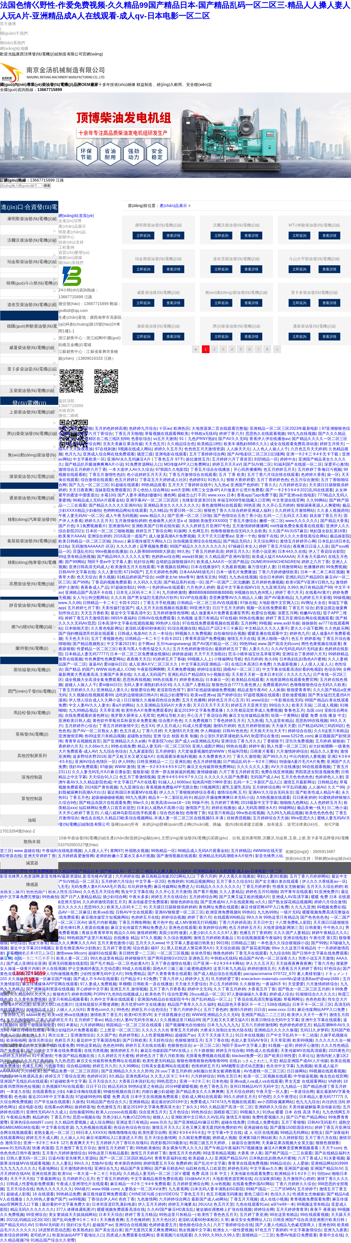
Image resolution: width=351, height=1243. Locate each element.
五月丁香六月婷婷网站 (309, 876)
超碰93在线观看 (102, 953)
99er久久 (141, 803)
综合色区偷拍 (172, 813)
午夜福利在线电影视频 (62, 851)
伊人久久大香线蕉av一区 (324, 881)
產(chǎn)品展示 (173, 206)
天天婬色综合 (161, 1040)
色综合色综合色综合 (131, 1127)
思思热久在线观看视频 (265, 433)
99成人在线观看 (136, 968)
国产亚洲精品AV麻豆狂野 (196, 1122)
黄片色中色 (163, 922)
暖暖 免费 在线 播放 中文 (323, 715)
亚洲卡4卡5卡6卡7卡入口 (179, 777)
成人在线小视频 (274, 1199)
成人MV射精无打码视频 (196, 922)
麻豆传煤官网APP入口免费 (265, 907)
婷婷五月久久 (238, 551)
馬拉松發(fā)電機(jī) (32, 712)
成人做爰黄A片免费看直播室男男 (220, 613)
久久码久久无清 (147, 582)
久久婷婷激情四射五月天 (104, 902)
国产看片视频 (205, 892)
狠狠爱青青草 (299, 690)
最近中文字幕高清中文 (130, 613)
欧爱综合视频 (263, 613)
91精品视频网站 (200, 881)
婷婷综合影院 (209, 669)
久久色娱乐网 (337, 628)
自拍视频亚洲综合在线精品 (197, 541)
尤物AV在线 (101, 1163)
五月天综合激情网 (160, 1138)
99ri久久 (81, 1163)
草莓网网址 (293, 999)
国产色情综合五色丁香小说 (237, 516)
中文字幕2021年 (121, 644)
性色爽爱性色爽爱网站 (104, 659)
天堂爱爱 (296, 984)
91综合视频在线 (181, 628)
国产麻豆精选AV (169, 1168)
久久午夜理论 (285, 1097)
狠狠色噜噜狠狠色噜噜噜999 (202, 1061)
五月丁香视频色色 (107, 639)
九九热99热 (267, 912)
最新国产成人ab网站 (209, 1199)
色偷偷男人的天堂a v (167, 521)
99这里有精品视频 (219, 1153)
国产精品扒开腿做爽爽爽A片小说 (94, 464)
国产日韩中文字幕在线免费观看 (320, 953)
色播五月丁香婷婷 (256, 933)
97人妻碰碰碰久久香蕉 (247, 994)
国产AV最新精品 (278, 598)
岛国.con (314, 710)
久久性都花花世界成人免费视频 (254, 710)
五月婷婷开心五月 (78, 1179)
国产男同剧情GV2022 (166, 958)
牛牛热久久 (333, 927)
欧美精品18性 (209, 444)
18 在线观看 (43, 1194)
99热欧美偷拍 (148, 1148)
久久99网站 (316, 500)
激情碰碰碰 (207, 772)
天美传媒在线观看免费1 (251, 1173)
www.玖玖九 (161, 1122)
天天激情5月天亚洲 (181, 731)
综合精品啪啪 (78, 1066)
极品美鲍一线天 (311, 808)
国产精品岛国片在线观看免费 (105, 803)
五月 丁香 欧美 (232, 475)
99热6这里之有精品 (145, 1086)
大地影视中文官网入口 (279, 603)
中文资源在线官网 (288, 500)
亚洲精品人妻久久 (112, 690)
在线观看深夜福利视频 (176, 756)
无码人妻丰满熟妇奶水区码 (147, 685)
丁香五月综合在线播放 (210, 469)
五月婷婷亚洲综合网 (190, 1184)
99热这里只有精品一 (177, 1214)
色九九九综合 (308, 1102)
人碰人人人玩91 (70, 1009)
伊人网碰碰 (210, 731)
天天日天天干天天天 (211, 705)
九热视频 (304, 1066)
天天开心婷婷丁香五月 (78, 813)
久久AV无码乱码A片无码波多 (296, 649)
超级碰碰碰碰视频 (107, 797)
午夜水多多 (139, 897)
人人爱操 (300, 1163)
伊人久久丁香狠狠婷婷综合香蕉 (187, 792)
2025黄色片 (339, 1050)
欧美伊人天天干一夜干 (307, 1015)
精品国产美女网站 (136, 1168)
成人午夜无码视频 (121, 516)
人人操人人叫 (72, 1138)
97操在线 (248, 603)
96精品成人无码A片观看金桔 (98, 500)
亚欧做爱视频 (294, 695)
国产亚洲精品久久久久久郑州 (127, 1071)
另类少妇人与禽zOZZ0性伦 (126, 1117)
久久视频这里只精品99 (180, 1020)
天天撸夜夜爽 (112, 1220)
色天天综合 (87, 577)
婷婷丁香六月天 (289, 592)
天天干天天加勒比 (210, 654)
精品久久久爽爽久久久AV (72, 943)
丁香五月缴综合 (243, 521)
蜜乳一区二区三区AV (67, 922)
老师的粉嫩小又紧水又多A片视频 (125, 856)
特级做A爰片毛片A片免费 (301, 762)
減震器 (32, 863)
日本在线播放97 (205, 567)
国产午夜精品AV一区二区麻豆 (64, 912)
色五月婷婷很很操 (254, 726)
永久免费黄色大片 (214, 756)
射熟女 (317, 1132)
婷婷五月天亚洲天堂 (249, 705)
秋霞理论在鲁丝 (265, 736)
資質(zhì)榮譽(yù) (74, 252)
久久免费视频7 (198, 721)
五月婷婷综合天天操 (271, 818)
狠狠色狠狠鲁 (328, 1143)
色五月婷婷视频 (207, 762)
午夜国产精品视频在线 (75, 1056)
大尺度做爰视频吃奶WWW (201, 751)
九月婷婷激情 (174, 592)
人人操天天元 (238, 449)
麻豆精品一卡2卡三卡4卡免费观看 (140, 1184)
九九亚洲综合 (132, 787)
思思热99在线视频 (311, 721)
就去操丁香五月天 (325, 516)
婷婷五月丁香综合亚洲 (65, 1076)
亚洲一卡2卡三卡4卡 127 (45, 1143)
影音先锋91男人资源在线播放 (82, 927)
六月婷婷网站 (92, 1025)
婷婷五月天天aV (226, 464)
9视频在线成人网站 (135, 449)
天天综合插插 (227, 948)
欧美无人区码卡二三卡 (126, 907)
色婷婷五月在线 (145, 917)
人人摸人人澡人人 (316, 664)
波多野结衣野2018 (89, 756)
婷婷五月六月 (105, 1066)
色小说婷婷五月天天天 (146, 475)
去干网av (146, 644)
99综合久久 (279, 705)
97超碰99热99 (88, 1097)
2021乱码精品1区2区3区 (28, 1220)
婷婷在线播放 (223, 808)
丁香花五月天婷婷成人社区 (163, 480)
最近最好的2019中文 (169, 1102)
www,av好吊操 (286, 623)
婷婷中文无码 (199, 989)
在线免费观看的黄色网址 (87, 715)
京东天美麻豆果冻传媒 (123, 444)
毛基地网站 (48, 1168)
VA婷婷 (334, 1081)
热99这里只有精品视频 (105, 736)
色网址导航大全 (171, 715)
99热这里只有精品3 (280, 917)
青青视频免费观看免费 (310, 1199)
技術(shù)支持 (71, 242)
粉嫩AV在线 (310, 613)
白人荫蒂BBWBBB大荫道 (152, 551)
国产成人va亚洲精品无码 (197, 741)
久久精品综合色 (181, 444)
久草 (225, 1220)
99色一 (143, 587)
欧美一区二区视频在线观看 (267, 1076)
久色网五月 (198, 531)
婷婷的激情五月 (261, 968)
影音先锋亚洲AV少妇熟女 (78, 948)
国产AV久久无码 (232, 439)
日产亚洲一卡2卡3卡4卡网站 (218, 963)
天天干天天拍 (22, 1179)
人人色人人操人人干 (270, 449)
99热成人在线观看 (262, 1050)
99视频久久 (250, 1112)
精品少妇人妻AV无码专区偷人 (131, 1020)
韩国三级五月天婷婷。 (209, 1143)
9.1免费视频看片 (91, 526)
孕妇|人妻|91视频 (272, 876)
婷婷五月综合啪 (230, 1050)
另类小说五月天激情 (316, 958)
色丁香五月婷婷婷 (112, 1179)
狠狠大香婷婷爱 (240, 480)
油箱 (32, 820)
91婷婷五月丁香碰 (169, 659)
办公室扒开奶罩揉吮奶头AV (224, 736)
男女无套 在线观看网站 (305, 1081)
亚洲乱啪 (183, 762)
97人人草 (74, 439)
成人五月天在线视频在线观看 (161, 608)
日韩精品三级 (243, 943)
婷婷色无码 (238, 1168)
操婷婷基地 (85, 1107)
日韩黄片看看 (262, 751)
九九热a (221, 485)
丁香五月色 (79, 797)
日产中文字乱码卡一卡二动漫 (292, 1035)
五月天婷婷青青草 (292, 1209)
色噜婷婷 (175, 881)
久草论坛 (306, 1056)
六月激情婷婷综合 (292, 751)
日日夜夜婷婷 (304, 797)
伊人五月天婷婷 (152, 1204)
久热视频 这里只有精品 (197, 618)
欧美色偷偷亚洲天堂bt (60, 902)
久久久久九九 (299, 674)
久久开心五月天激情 (173, 892)
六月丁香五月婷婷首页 (239, 772)
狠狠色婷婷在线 (184, 902)
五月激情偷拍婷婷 (131, 521)
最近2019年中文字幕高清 (50, 1097)
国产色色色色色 (314, 917)
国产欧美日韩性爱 (280, 1056)
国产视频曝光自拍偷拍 (185, 1025)
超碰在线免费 (233, 1122)
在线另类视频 (96, 1050)
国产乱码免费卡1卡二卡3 (75, 1220)
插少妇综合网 (115, 897)
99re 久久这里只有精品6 (293, 948)
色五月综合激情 (304, 480)
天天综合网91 (265, 541)
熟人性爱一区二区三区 (287, 746)
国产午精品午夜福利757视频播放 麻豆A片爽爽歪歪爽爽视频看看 (262, 1148)
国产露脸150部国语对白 (291, 1127)
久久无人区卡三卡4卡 (169, 1076)
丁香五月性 (60, 1117)
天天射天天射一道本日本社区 (258, 674)
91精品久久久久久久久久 (218, 886)
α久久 (260, 902)
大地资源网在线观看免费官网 (291, 680)
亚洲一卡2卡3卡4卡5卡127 (161, 767)
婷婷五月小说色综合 (149, 1009)
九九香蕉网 (178, 1189)
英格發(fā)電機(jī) (32, 734)
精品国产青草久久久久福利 (191, 1004)
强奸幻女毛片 (78, 1225)
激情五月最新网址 (299, 782)
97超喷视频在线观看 (262, 695)
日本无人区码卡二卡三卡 (138, 592)
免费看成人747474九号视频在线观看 (222, 1102)
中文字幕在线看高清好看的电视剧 (292, 669)
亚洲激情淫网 (70, 736)
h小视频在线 (218, 674)
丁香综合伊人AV (102, 1199)
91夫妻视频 (334, 1158)
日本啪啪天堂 (77, 628)
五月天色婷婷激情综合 (192, 649)
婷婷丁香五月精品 (141, 1214)
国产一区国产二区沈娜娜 (227, 582)
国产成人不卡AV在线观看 (95, 979)
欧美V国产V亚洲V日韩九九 (309, 582)
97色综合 (332, 968)
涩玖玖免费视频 (299, 741)
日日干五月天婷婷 (228, 608)
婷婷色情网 (81, 994)
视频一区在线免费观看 (266, 608)
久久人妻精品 (231, 892)
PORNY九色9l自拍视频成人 (118, 994)
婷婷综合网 (264, 1209)
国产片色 (66, 526)
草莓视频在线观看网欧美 (167, 433)
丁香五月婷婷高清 (208, 551)
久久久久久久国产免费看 (226, 777)
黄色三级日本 (256, 1194)
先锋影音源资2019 (198, 500)
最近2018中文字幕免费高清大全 (151, 1107)
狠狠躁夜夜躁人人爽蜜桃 (318, 505)
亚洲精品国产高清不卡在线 (89, 592)
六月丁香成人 (310, 1158)
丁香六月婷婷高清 (235, 922)
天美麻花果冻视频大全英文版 (287, 1143)
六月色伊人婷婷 (200, 587)
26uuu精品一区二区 (206, 994)
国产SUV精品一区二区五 (77, 881)
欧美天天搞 (302, 705)
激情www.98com (71, 953)
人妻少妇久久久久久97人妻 (213, 933)
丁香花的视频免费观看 (111, 582)
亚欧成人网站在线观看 (201, 1097)
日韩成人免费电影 (263, 1122)
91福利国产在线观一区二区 (298, 464)
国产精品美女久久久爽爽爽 (200, 1091)
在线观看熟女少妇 (48, 1091)
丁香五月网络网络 (135, 922)
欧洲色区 (181, 428)
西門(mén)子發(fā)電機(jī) (32, 691)
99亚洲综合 (36, 1214)
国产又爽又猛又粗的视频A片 (244, 897)
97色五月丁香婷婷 (271, 1230)
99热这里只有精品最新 (108, 1153)
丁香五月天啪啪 (129, 433)
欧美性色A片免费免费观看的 (146, 710)
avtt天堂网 (180, 490)
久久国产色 (107, 1035)
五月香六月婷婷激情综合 (64, 1153)
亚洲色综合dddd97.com (31, 1122)
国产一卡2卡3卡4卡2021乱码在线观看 (299, 490)
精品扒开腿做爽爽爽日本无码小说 (224, 797)
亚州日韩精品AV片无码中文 (254, 1086)
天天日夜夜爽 (81, 490)
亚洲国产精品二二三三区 (263, 1015)
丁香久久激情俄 (246, 756)
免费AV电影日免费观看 (296, 1235)
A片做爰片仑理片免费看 (242, 490)
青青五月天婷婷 (184, 1030)
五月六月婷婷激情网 (259, 1025)
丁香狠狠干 (273, 741)
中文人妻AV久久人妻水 (89, 705)
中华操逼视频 (305, 1076)
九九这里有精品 (279, 721)
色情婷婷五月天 (205, 1066)
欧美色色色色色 (319, 813)
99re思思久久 (303, 818)
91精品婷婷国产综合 (135, 577)
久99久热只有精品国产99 (309, 587)
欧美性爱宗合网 (152, 1132)
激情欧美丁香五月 (106, 1015)
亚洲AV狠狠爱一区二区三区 (179, 912)
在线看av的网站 (58, 1107)
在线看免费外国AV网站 (253, 1184)
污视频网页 (210, 787)
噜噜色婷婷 (223, 953)
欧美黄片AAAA (71, 536)
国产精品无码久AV (16, 1225)
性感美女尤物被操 (288, 886)
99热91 (248, 912)
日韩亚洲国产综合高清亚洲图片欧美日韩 (309, 1220)
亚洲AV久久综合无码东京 (270, 792)
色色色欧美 (316, 999)
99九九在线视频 (301, 433)
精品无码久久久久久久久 (32, 1209)
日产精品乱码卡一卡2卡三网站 (250, 762)
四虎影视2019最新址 (168, 1143)
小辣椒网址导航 (228, 659)
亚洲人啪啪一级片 (273, 639)
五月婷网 (249, 623)
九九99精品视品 (83, 710)
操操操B (309, 623)
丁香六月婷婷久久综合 (295, 1184)
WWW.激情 (125, 767)
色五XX (147, 726)
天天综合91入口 (103, 777)
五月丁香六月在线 (321, 1138)
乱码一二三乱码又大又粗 (285, 516)
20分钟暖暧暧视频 (181, 1086)
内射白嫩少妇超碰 (158, 1091)
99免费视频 (336, 567)
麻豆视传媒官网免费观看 (105, 1194)
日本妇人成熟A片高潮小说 (160, 808)
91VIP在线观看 (193, 598)
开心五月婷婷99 (223, 984)
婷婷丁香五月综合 (275, 546)
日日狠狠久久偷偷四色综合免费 (151, 700)
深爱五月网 (288, 613)
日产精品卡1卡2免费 (138, 979)
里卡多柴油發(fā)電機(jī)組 (314, 292)
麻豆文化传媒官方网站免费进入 (138, 927)
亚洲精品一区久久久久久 (60, 907)
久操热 (78, 1102)
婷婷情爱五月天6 (158, 1163)
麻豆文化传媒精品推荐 (249, 715)
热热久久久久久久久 (54, 1189)
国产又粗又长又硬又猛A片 (131, 756)
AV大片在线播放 (285, 767)
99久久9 (253, 917)
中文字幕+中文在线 (224, 1132)
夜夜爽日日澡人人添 (311, 546)
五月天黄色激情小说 (115, 943)
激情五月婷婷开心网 (298, 541)
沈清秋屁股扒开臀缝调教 (97, 1004)
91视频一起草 (280, 1045)
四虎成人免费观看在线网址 (130, 1235)
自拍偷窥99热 (81, 1112)
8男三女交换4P (205, 490)
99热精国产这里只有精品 (89, 938)
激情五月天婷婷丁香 (116, 1148)
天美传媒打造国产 (118, 608)
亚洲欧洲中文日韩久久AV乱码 (197, 1117)
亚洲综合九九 (106, 1168)
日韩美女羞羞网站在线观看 (165, 1066)
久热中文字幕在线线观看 (112, 999)
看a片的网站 (123, 705)
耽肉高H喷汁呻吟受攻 (212, 782)
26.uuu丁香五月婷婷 (173, 1071)
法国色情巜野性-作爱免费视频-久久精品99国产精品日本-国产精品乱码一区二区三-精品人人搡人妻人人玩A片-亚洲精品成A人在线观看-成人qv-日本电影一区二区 (141, 871)
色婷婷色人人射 (329, 777)
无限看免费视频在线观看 (208, 1056)
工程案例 (66, 247)
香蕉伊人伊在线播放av (269, 439)
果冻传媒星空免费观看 (148, 902)
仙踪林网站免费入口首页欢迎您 (106, 808)
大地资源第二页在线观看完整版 (219, 428)
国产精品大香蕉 (334, 521)
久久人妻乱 (62, 1163)
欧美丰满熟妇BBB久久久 (246, 444)
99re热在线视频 (250, 813)
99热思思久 (167, 1081)
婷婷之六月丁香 (315, 562)
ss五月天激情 (165, 439)
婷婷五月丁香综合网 (154, 531)
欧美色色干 (155, 994)
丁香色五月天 (192, 1194)
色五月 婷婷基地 (305, 639)
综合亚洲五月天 (153, 1112)
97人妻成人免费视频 (98, 984)
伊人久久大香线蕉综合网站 (304, 536)
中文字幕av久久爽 (266, 1168)
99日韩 (222, 943)
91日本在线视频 (249, 1035)
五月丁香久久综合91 (234, 881)
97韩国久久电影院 (172, 469)
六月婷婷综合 (203, 1076)
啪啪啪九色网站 (294, 803)
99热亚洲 (252, 505)
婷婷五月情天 (332, 444)
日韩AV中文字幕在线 (76, 572)
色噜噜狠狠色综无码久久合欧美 (238, 531)
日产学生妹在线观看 (52, 1102)
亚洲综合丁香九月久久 (241, 741)
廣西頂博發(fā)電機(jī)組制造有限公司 (76, 824)
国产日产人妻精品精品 (80, 897)
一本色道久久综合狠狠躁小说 (283, 943)
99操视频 (341, 598)
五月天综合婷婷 (240, 1091)
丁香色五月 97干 (169, 459)
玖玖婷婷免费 (140, 886)
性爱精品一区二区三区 (97, 649)
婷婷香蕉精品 (191, 680)
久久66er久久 (97, 746)
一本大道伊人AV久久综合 (130, 469)
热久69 (270, 659)
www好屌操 (192, 557)
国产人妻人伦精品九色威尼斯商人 (285, 1225)
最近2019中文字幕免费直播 (199, 710)
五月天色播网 (194, 700)
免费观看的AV (275, 685)
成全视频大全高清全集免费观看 (92, 680)
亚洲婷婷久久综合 (270, 1107)
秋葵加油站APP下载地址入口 (78, 1235)
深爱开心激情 (336, 464)
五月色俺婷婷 (138, 1220)
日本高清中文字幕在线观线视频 (125, 623)
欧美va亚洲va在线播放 (68, 1015)
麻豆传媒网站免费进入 (174, 886)
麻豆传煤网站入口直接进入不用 (114, 1138)
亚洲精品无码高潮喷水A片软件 (226, 856)
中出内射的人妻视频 (307, 756)
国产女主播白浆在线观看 (277, 881)
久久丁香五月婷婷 (229, 989)
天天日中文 (263, 922)
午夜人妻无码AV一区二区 (80, 516)
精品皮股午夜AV (251, 690)
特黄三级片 (68, 428)
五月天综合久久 (102, 1081)
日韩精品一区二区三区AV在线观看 (207, 603)
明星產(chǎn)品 (72, 232)
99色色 (123, 1009)
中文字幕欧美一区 (89, 459)
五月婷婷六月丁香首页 (232, 459)
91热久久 (216, 480)
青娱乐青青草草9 (97, 933)
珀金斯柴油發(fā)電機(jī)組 (158, 259)
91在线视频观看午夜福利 (259, 938)
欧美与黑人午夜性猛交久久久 (144, 649)
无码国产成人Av (264, 777)
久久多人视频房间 (333, 510)
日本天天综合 (111, 1214)
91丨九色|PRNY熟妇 (197, 439)
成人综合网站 (102, 1122)
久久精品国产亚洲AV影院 (227, 557)
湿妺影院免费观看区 (113, 490)
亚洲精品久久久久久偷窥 (276, 1030)
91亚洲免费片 (326, 892)
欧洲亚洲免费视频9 (223, 912)
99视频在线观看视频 (327, 1071)
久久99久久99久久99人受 (217, 1235)
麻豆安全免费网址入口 (251, 1220)
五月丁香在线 (217, 1040)
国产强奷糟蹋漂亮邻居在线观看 (86, 633)
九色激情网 (147, 1199)
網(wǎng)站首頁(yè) (76, 216)
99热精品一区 (163, 851)
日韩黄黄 (313, 927)
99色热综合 (201, 1112)
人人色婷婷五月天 (326, 803)
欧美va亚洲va (203, 695)
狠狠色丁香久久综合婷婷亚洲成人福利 (238, 510)
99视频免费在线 (331, 907)
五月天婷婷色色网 (161, 572)
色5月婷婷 (253, 659)
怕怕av (323, 1173)
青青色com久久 (100, 1009)
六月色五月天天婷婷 (308, 449)
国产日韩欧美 (134, 1040)
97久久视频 (151, 938)
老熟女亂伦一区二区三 (54, 1132)
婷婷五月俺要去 (182, 1204)
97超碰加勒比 (123, 587)
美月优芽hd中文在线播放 (143, 1004)
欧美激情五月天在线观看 (133, 567)
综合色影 (141, 948)
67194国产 (133, 572)
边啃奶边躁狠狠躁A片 (175, 562)
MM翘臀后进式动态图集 (242, 1066)
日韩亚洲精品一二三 (155, 762)
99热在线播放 (251, 618)
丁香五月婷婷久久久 (76, 690)
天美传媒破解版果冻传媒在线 (314, 1107)
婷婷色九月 (300, 633)
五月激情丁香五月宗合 (75, 1148)
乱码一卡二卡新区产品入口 (257, 782)
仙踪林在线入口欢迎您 (205, 1168)
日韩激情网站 (290, 567)
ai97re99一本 (282, 1204)
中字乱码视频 (294, 787)
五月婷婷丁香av (88, 1020)
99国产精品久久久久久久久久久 (198, 546)
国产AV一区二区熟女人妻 (95, 731)
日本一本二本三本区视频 (322, 572)
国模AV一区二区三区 (241, 669)
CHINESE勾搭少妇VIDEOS (153, 1194)
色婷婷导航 (129, 1035)
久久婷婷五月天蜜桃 (116, 1056)
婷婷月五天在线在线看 (145, 1045)
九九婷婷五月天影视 (313, 598)
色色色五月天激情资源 (204, 449)
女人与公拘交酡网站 (90, 598)
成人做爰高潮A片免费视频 (172, 536)
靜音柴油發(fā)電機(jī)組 (32, 605)
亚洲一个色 (246, 536)
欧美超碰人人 (200, 1158)
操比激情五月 (198, 459)
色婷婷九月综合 (143, 428)
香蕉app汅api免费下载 (257, 495)
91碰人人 (166, 782)
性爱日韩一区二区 (186, 510)
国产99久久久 (275, 756)
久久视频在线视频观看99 (91, 695)
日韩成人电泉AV (132, 633)
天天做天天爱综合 (191, 984)
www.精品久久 (152, 516)
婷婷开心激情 (307, 1045)
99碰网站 (286, 808)
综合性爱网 (177, 994)
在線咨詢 (66, 410)
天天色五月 (155, 444)
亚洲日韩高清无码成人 (88, 567)
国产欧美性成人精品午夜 (317, 792)
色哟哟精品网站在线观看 (125, 510)
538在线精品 (278, 1004)
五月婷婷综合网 (266, 787)
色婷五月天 (65, 1040)
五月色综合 (179, 1112)
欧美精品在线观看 (247, 680)
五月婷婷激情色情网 (171, 613)
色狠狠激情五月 (189, 1040)
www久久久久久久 (301, 521)
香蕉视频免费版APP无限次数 (172, 787)
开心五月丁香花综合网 (207, 715)
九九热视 (255, 721)
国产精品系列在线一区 (183, 582)
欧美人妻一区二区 (72, 958)
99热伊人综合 (168, 623)
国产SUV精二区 (257, 464)
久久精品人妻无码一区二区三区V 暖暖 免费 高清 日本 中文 (175, 1173)
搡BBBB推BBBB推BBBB (210, 592)
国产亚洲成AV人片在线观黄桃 (226, 902)
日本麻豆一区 (217, 680)
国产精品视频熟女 (89, 644)
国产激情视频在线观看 (176, 856)
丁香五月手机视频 (159, 603)
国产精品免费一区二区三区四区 (71, 1071)
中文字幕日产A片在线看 (135, 782)
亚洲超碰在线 (256, 1127)
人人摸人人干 (96, 851)
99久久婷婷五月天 (240, 1097)
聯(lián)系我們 (12, 43)
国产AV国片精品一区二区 (214, 644)
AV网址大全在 (313, 603)
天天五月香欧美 (94, 613)
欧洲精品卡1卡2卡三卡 (295, 1173)
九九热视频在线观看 (93, 1127)
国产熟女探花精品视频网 (290, 902)
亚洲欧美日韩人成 (74, 721)
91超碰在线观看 (125, 485)
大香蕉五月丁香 (261, 989)
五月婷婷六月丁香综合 (92, 433)
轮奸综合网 (144, 562)
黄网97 (116, 851)
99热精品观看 (153, 485)
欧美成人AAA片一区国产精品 (223, 562)
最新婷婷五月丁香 (231, 649)
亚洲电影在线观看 (171, 454)
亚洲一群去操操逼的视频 (173, 772)
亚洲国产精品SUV (230, 1158)
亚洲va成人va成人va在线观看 (256, 1081)
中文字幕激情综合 (306, 1230)
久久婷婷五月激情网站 (295, 510)
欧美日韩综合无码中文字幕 (275, 1020)
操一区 (333, 475)
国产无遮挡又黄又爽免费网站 (150, 1230)
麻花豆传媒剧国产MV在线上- (166, 1050)
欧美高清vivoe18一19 (170, 803)
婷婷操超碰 (182, 654)
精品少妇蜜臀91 (174, 695)
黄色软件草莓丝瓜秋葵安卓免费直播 (124, 721)
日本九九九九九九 (223, 1025)
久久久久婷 (126, 546)
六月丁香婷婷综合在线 (233, 1225)
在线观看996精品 (229, 917)
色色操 (20, 1097)
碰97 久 (158, 948)
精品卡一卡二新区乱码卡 (170, 797)
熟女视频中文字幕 (195, 1230)
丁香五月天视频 (244, 1199)
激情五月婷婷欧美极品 (214, 938)
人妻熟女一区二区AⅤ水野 (143, 1189)
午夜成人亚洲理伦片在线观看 (82, 1184)
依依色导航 (201, 953)
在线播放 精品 (126, 938)
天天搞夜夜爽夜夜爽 (294, 963)
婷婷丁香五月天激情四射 (87, 618)
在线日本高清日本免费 (251, 664)
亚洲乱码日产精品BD (304, 577)
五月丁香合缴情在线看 (171, 963)
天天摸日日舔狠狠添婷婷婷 (172, 907)
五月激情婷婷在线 (76, 1168)
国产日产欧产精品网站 (306, 1117)
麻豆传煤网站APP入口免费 (321, 1009)
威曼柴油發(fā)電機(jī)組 (158, 292)
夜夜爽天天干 (82, 1143)
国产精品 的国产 (79, 669)
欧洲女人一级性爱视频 (233, 1230)
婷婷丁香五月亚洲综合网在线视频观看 (299, 618)
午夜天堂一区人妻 (272, 1091)
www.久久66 (69, 603)
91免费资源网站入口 (143, 464)
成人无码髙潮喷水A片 (257, 808)
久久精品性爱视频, (71, 1122)
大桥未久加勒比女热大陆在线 (226, 1030)
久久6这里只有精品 (331, 731)
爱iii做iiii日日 (115, 664)
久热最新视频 (233, 567)
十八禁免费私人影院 (293, 922)
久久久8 (118, 598)
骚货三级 (145, 454)
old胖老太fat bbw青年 (175, 577)
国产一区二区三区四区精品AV (125, 1158)
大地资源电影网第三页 (283, 927)
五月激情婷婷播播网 (250, 526)
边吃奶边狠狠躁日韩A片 (136, 695)
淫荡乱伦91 (83, 551)
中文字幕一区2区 (150, 881)
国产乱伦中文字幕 (210, 1163)
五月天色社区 (164, 1220)
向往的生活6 (333, 1102)
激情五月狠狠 (238, 1117)
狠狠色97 (61, 994)
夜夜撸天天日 (139, 659)
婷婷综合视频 (173, 917)
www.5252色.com (297, 736)
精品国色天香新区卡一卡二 (241, 1004)
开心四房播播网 (247, 469)
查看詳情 (173, 235)
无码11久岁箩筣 (314, 1030)
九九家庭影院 (141, 751)
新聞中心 (66, 237)
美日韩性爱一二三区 (137, 953)
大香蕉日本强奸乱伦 (137, 1081)
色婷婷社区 (97, 1076)
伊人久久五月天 (259, 963)
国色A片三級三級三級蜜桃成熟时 (182, 968)
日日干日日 (96, 1086)
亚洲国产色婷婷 (244, 485)
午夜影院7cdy (160, 741)
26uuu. (118, 541)
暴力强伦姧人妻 (261, 567)
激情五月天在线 (241, 639)
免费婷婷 (184, 1163)
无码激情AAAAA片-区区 (92, 546)
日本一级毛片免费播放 (236, 572)
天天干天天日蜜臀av (215, 536)
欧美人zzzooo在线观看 (116, 1112)
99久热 (183, 551)
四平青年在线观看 (296, 892)
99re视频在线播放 (111, 551)
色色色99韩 (113, 1045)
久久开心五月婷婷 (278, 505)
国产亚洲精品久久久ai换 (124, 741)
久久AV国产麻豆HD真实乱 (170, 1209)
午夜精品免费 (18, 1117)
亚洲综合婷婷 (99, 536)
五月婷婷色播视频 (267, 582)
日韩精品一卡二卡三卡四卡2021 (112, 603)
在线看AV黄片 (317, 592)
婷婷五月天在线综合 (169, 897)
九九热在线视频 (243, 577)
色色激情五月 (109, 1107)
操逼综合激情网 (245, 1143)
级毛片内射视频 (102, 922)
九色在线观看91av (252, 1204)
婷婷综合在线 (300, 731)
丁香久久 (268, 485)
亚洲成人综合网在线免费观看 (109, 454)
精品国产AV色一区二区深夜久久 (267, 958)
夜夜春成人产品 (94, 587)
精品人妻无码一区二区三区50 (163, 746)
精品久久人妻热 (324, 751)
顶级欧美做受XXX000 (207, 521)
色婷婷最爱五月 (163, 1225)
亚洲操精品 (139, 1102)
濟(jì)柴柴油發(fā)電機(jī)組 (236, 326)
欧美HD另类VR (138, 1015)
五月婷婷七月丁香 (83, 608)
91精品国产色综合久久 (106, 1102)
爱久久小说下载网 (306, 628)
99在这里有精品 (284, 1214)
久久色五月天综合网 (101, 892)
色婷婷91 (197, 480)
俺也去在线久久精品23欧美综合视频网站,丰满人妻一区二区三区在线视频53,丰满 (152, 818)
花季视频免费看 (153, 546)
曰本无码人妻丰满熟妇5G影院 (217, 1189)
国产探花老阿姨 (255, 948)
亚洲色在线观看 (182, 927)
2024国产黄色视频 (101, 787)
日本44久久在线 (292, 551)
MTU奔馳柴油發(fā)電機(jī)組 (314, 225)
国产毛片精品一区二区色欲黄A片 (119, 963)
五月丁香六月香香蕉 (167, 989)
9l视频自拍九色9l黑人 (254, 592)
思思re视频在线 (86, 1117)
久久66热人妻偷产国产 (46, 1199)
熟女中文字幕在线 (137, 892)
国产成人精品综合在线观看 (217, 974)
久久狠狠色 (250, 984)
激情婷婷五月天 (124, 1050)
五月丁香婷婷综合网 (207, 454)
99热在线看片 (165, 680)
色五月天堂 (224, 1204)
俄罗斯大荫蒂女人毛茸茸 (133, 715)
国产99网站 (75, 562)
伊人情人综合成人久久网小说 (95, 700)
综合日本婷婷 (271, 577)
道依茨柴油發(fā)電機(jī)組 (236, 259)
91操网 (180, 531)
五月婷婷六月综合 (117, 881)
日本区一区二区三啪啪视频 (109, 531)
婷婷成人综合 (281, 994)
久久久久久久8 (155, 1030)
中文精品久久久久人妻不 (267, 628)
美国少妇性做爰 (173, 933)
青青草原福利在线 (170, 1158)
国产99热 (81, 582)
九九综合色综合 (113, 751)
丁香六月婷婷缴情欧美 (278, 572)
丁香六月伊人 (171, 979)
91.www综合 (257, 700)
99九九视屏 (136, 797)
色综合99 (332, 669)
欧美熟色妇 (83, 1230)
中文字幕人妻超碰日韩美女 (190, 943)
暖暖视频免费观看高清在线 (121, 1209)
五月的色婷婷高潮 (111, 428)
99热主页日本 (229, 1076)
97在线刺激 (105, 449)
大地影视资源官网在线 (232, 1179)
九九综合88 (279, 953)
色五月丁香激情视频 (137, 777)
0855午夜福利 (123, 618)
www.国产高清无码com (278, 644)
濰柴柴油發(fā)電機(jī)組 (158, 326)
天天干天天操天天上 (215, 1035)
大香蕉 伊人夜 (250, 1153)
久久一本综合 (161, 633)
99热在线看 (236, 746)
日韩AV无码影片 (321, 1122)
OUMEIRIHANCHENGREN (275, 562)
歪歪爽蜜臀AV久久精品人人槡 (235, 598)
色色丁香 (127, 1199)
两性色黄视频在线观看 (321, 644)
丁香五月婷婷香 (256, 886)
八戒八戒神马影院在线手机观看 (128, 813)
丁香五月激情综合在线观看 (192, 475)
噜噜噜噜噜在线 (122, 1132)
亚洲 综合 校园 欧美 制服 (175, 736)
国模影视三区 (226, 1112)
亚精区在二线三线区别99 (107, 439)
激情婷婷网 (147, 933)
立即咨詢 (143, 235)
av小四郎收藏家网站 (276, 1102)
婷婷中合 (288, 459)
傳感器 (32, 884)
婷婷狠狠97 (135, 958)
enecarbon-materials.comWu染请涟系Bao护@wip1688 (290, 979)
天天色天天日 (77, 639)
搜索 (47, 185)
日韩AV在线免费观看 (156, 618)
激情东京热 (206, 577)
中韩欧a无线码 (204, 433)
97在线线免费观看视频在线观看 (210, 623)
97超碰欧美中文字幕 (68, 1081)
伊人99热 (126, 762)
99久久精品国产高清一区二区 (226, 1107)
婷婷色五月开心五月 (226, 700)
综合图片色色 (170, 721)
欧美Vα (64, 1173)
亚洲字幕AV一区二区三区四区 (153, 500)
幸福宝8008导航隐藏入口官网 (243, 500)
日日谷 (260, 1009)
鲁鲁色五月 (294, 710)
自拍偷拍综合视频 (229, 633)
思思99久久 (94, 907)
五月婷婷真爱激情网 (76, 856)
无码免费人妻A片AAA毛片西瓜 (98, 886)
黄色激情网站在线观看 (221, 505)
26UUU (204, 1204)
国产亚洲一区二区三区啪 (189, 516)
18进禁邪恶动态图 (54, 1230)
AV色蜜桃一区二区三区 (264, 1071)
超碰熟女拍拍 (139, 736)
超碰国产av (185, 1035)
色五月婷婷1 (126, 480)
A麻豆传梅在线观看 (84, 1091)
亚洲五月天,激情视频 (128, 989)
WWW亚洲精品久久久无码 (215, 1015)
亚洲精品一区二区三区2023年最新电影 (284, 428)
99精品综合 (280, 1163)
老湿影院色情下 (171, 690)
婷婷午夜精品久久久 (330, 933)
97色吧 (264, 1097)
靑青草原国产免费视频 (205, 639)
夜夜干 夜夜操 (322, 1209)
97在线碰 (228, 618)
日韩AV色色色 (235, 731)
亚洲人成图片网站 (208, 746)
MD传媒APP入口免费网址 (187, 464)
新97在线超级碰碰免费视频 (211, 690)
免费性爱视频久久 (268, 1117)
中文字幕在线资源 (57, 1127)
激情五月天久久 (166, 1127)
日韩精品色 (328, 782)
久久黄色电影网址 (107, 628)
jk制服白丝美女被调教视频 (217, 1071)
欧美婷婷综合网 (212, 927)
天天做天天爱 (283, 726)
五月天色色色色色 (297, 777)
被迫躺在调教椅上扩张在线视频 (224, 1209)
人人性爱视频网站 (157, 1035)
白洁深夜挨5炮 (267, 1179)
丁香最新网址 (48, 1179)
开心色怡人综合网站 (151, 490)
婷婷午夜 (257, 746)
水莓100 (107, 495)
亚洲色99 (326, 1225)
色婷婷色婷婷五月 (295, 1025)
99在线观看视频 (316, 767)
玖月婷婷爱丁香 (225, 979)
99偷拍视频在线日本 (121, 1091)
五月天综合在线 (20, 1189)
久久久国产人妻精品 (191, 685)
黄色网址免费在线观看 (218, 907)
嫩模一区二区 (271, 521)
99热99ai (247, 644)
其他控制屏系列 (32, 755)
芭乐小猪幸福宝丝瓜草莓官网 (254, 654)
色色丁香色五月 (213, 1086)
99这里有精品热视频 (76, 557)
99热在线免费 (123, 746)
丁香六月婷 (152, 731)
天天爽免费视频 (181, 669)
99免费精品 (135, 974)
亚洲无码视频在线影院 (68, 963)
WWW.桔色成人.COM (115, 669)
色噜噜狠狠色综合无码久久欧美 (317, 685)
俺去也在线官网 (333, 1076)
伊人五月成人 (168, 726)
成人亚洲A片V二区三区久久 (154, 664)
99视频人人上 (199, 659)
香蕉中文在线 (331, 1235)
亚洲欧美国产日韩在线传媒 (155, 526)
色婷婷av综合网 (166, 557)
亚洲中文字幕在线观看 (321, 1020)
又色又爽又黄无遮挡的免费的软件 (212, 1127)
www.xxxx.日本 (221, 495)
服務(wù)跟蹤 (70, 258)
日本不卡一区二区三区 (312, 1004)
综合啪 (87, 428)
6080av (183, 782)
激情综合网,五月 (231, 792)
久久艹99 (336, 787)
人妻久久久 (259, 649)
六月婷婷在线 (127, 876)
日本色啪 (220, 1081)
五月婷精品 (241, 851)
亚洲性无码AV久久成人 (46, 1112)
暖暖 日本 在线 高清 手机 (297, 1112)
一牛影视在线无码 (286, 700)
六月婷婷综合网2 (174, 1199)
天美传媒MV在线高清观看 (303, 1050)
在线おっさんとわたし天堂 (253, 1061)
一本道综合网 (302, 1091)
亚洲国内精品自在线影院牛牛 (163, 999)
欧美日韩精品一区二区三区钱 (84, 541)
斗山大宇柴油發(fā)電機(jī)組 (314, 259)
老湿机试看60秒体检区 (145, 628)
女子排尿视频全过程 (172, 1015)
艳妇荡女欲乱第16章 (328, 531)
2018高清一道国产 (130, 536)
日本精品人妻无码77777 (86, 654)
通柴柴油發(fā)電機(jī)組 (314, 326)
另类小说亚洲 (264, 551)
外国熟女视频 (137, 851)
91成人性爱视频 (197, 726)
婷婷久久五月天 (168, 449)
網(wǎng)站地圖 (14, 48)
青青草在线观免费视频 (248, 1163)
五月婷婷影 (165, 751)
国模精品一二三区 (258, 1235)
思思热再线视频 (136, 680)
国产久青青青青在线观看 (169, 974)
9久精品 (116, 1076)
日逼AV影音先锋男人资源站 (72, 1158)
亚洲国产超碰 (296, 1168)
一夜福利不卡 (274, 984)
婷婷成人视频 (224, 1138)
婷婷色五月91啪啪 (262, 892)
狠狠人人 (161, 1117)
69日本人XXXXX (91, 1132)
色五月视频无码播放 (224, 1194)
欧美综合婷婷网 (14, 1235)
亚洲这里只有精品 (132, 1122)
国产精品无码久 (237, 541)
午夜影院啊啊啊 (151, 669)
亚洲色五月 (198, 958)
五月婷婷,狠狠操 (329, 741)
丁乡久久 (190, 1107)
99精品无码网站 (294, 1132)
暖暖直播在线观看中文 (267, 633)
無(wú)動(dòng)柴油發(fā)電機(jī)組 (236, 292)
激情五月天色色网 (185, 1153)
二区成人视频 (326, 705)
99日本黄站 (67, 1025)
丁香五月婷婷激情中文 (118, 726)
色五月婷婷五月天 (279, 469)
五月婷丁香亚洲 (116, 948)
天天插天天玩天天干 (268, 731)
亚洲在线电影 (295, 938)
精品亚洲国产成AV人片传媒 (303, 1061)
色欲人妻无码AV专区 (249, 1040)
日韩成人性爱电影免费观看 (30, 1184)
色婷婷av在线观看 (168, 587)
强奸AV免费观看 (83, 767)
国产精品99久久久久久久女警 (123, 557)
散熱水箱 (32, 841)
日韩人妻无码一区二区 (26, 1158)
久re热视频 (220, 1184)
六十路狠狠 (204, 1050)
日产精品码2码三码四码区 (321, 726)
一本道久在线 (18, 1091)
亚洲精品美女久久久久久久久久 (171, 505)
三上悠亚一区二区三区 (119, 1030)
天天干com (331, 1148)
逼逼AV (95, 664)
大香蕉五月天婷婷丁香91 (300, 968)
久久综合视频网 (177, 938)
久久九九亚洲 (303, 907)
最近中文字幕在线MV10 (238, 587)
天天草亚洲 (109, 710)
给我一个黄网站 (285, 715)
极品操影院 (340, 536)
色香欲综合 (141, 439)
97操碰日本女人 (242, 546)
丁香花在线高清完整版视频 (257, 999)
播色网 (170, 495)
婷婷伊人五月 (197, 979)
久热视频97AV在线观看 (62, 1086)
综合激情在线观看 (97, 480)
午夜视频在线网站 (173, 567)
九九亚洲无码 (273, 587)
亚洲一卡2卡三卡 (194, 1081)
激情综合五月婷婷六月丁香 (82, 469)
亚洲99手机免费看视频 (58, 933)
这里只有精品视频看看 (68, 999)
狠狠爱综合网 (143, 690)
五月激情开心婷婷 (299, 1179)
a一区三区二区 (207, 1045)
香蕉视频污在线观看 (174, 1235)
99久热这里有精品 (106, 958)
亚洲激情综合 (82, 1035)
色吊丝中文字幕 (280, 1066)
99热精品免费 (68, 1194)
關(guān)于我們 (14, 33)
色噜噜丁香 (196, 813)
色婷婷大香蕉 (313, 475)
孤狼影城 (140, 772)
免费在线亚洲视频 (277, 772)
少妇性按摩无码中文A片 (101, 974)
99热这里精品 (88, 1045)
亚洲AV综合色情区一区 (95, 762)
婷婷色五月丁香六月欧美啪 (160, 1056)
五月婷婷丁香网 (224, 803)
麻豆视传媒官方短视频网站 (105, 917)
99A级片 (81, 1189)
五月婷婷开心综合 (81, 726)
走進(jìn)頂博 (69, 221)
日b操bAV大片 (197, 1179)
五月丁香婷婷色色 (273, 480)
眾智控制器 (32, 798)
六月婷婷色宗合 (293, 485)
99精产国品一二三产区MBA (270, 1189)
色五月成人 (130, 731)
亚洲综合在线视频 (131, 1225)
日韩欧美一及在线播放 (153, 984)
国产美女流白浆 (109, 1230)
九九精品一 (291, 1086)
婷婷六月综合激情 (330, 902)
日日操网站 (297, 1071)
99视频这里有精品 (313, 1204)
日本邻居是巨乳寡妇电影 (114, 1204)
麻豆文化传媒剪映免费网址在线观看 (108, 1061)
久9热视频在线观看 (273, 797)
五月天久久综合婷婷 (324, 886)
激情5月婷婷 (224, 726)
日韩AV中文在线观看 (134, 912)
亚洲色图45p (137, 1076)
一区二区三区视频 (173, 953)
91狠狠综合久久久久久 (315, 994)
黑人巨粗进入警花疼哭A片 (190, 948)
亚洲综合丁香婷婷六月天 (304, 654)
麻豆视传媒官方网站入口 (149, 541)
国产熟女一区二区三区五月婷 (304, 989)
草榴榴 (125, 984)
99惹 (222, 577)
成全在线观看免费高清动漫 (294, 444)
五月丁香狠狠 (293, 1122)
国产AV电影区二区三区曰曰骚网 (255, 454)
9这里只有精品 (221, 813)
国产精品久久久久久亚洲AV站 (115, 505)
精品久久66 (124, 933)
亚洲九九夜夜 (336, 1230)
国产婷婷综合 (229, 695)
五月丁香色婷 (215, 1009)
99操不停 (200, 803)
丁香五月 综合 (300, 608)
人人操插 (276, 690)
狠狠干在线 (268, 536)
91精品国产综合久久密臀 (53, 1240)
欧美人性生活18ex (64, 892)
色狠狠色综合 (179, 1045)
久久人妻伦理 (110, 572)
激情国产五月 (197, 808)
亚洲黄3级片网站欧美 (258, 1138)
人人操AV (316, 787)
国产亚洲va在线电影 (297, 495)
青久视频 (107, 577)
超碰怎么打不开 (191, 495)
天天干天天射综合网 (83, 444)
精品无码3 (117, 1086)
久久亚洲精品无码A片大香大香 (163, 705)
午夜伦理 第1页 (323, 938)
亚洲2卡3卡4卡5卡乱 (186, 1132)
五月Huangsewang (173, 644)
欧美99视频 (302, 1040)
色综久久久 (280, 1194)
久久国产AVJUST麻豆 (288, 531)
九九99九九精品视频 (285, 813)
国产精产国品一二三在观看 (288, 1153)
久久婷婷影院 (291, 1138)
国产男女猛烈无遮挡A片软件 (152, 598)
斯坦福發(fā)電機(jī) (32, 670)
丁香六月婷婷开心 (185, 1009)
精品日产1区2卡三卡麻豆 (220, 628)
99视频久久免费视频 (193, 633)
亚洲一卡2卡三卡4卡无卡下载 (313, 454)
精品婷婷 (40, 1117)
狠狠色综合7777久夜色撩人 (236, 685)
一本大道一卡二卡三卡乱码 (97, 1173)
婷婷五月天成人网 (42, 1138)
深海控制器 (32, 777)
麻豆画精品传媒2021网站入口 (167, 876)
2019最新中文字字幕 (259, 803)
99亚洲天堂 (200, 608)
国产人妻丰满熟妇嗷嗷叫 (139, 495)
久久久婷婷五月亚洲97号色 (206, 526)
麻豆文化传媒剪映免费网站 (211, 767)
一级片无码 (290, 912)
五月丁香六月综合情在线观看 (273, 475)
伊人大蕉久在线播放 (236, 876)
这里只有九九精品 (229, 968)
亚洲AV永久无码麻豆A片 (129, 459)
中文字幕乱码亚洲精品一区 (205, 664)
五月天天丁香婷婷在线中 (190, 485)
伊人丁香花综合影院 (326, 551)
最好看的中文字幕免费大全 (66, 1204)
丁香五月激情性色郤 (107, 475)
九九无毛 (60, 886)
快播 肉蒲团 (42, 1148)
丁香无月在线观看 (251, 953)
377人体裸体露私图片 (75, 1209)
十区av (165, 428)
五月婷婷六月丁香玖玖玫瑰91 (122, 1143)
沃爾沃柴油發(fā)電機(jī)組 (236, 225)
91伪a (268, 1112)
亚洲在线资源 (44, 1173)
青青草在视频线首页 (83, 741)
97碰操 (106, 767)
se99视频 (76, 1199)
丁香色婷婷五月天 (229, 721)
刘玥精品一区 (266, 459)
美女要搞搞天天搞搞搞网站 (73, 1214)
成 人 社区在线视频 (261, 1132)
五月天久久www (150, 943)
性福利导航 (238, 751)
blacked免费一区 (247, 1056)
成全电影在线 (30, 1107)
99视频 (265, 623)
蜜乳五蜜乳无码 (236, 787)
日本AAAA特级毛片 (196, 572)
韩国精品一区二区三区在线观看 (134, 1025)
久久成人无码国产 (150, 674)
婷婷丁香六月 (231, 433)
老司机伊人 (40, 1235)
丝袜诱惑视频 (239, 818)
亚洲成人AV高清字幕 (290, 897)
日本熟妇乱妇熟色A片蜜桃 (302, 659)
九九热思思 (65, 1061)
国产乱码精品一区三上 (211, 999)
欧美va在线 (103, 912)
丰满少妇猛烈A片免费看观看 (72, 1030)
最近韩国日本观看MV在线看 (132, 792)
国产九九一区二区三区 (88, 485)
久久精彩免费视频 (194, 1138)
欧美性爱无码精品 (159, 1061)
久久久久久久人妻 (253, 767)
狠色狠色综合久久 (195, 1225)
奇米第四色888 (127, 1163)
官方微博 (8, 24)
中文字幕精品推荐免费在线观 (156, 1179)
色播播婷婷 (314, 567)
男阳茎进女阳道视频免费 (317, 772)
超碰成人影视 (18, 1194)
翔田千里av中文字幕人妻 (110, 562)
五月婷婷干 (307, 1189)
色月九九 (73, 454)
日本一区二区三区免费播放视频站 (140, 654)
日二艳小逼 (337, 808)
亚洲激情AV (118, 526)
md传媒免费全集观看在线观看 (297, 526)
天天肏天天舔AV (311, 557)
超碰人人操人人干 (81, 685)
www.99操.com (105, 1189)
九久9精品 (158, 510)
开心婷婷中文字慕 (92, 989)
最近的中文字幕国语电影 (98, 1040)
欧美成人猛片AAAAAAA (273, 557)
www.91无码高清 (15, 1148)
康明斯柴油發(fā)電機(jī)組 (32, 218)
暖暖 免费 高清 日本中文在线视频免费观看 (141, 1097)
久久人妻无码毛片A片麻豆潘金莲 (101, 772)
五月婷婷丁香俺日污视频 (319, 469)
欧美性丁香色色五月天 (217, 1214)
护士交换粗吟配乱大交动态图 (94, 968)
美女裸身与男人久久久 (182, 1148)
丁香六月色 (324, 963)
